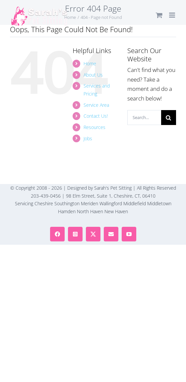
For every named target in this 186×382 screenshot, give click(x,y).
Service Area (96, 105)
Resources (94, 127)
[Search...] (144, 117)
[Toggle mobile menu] (172, 15)
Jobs (88, 138)
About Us (93, 75)
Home (90, 63)
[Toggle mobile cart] (159, 15)
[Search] (168, 117)
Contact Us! (96, 116)
